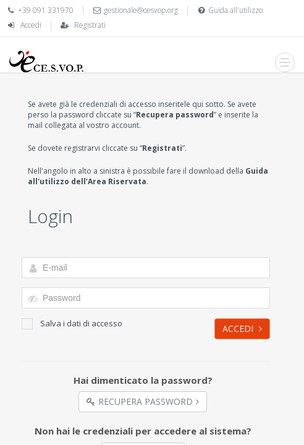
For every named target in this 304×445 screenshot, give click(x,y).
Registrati (90, 25)
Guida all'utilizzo (235, 10)
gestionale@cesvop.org (141, 10)
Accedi (30, 25)
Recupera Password (143, 401)
